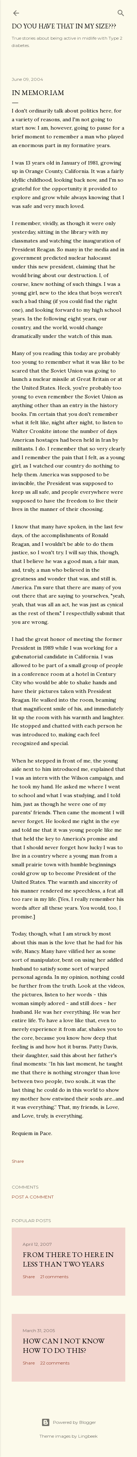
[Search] (121, 11)
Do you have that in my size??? (64, 26)
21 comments (54, 1276)
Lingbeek (88, 1436)
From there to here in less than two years (68, 1259)
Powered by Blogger (68, 1422)
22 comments (54, 1363)
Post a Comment (33, 1197)
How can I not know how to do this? (63, 1345)
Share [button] (18, 1161)
